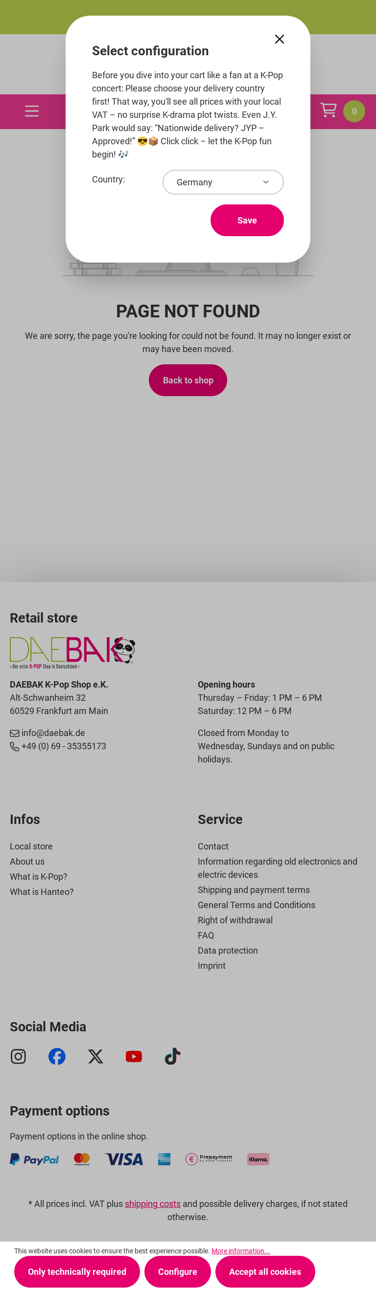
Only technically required (77, 1272)
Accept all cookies (265, 1272)
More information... (241, 1251)
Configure (177, 1272)
